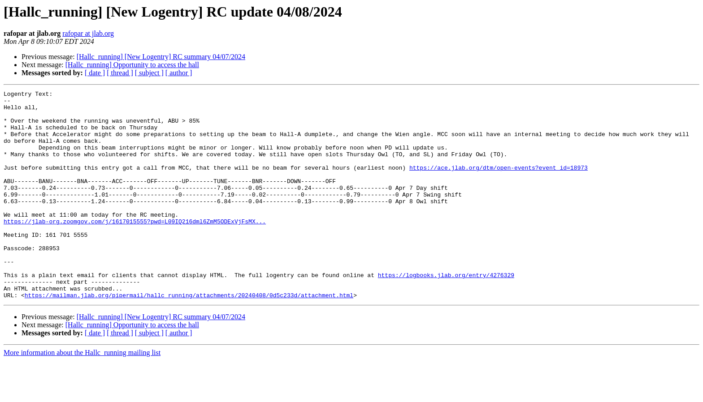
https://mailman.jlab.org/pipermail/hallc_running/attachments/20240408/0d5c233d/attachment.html (189, 337)
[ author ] (178, 73)
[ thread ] (120, 73)
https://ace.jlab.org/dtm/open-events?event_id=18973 (498, 184)
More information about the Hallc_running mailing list (82, 394)
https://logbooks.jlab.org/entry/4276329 (446, 312)
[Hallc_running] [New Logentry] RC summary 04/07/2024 (161, 56)
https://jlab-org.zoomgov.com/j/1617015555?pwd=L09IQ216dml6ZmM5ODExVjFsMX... (135, 248)
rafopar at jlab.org (88, 33)
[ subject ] (149, 73)
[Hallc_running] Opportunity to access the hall (132, 64)
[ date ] (95, 73)
